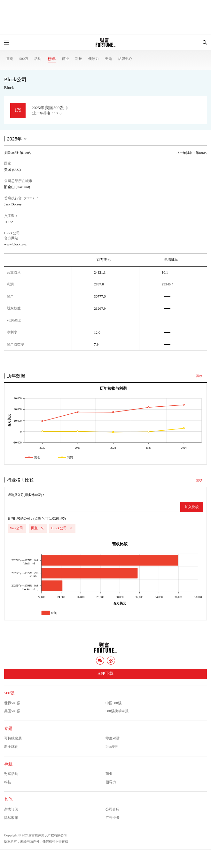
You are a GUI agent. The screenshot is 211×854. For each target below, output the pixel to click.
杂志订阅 (11, 809)
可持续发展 (13, 738)
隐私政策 (11, 817)
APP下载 (105, 673)
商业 (65, 58)
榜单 (52, 59)
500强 (23, 58)
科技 (78, 58)
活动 (37, 58)
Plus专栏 (112, 746)
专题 (108, 58)
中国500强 (113, 703)
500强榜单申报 (117, 711)
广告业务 (113, 817)
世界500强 (12, 703)
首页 (9, 58)
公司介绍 (113, 809)
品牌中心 (125, 58)
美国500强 (12, 711)
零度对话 (113, 738)
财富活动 (11, 774)
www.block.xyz (15, 244)
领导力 (93, 58)
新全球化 (11, 746)
